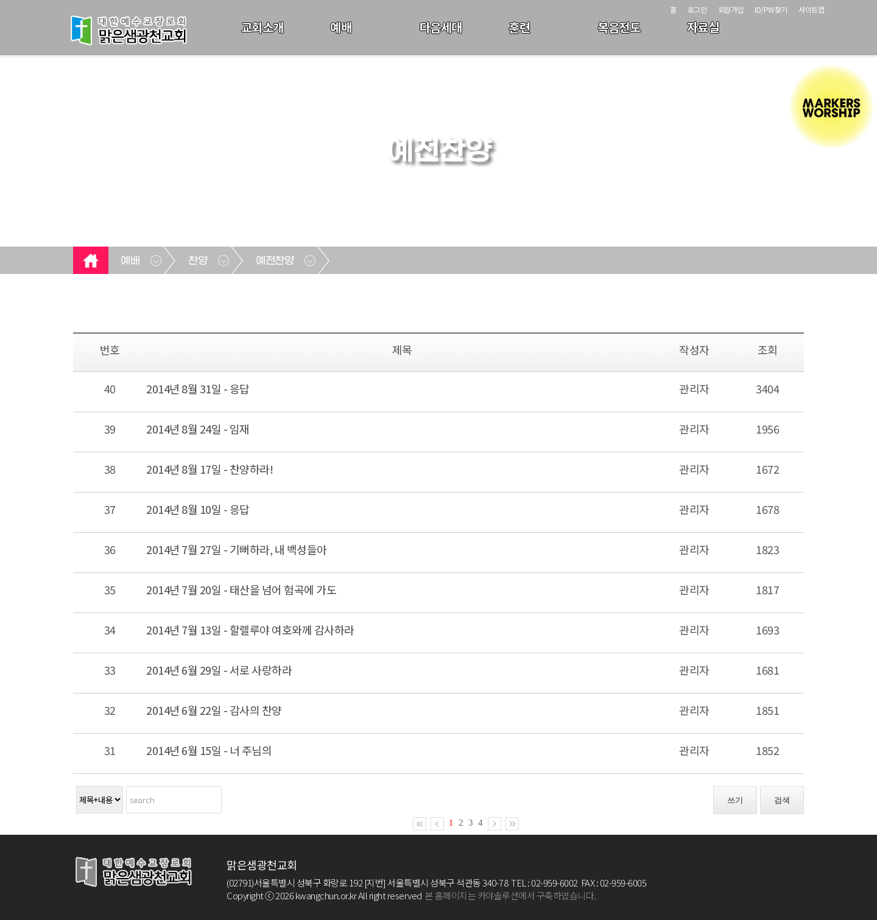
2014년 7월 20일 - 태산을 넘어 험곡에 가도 (241, 589)
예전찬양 (275, 261)
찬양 (197, 261)
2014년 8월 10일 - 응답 (198, 509)
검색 (782, 800)
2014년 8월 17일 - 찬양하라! (209, 469)
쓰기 (735, 800)
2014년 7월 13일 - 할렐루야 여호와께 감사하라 (250, 629)
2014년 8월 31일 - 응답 (198, 388)
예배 (340, 27)
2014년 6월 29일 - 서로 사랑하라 (219, 670)
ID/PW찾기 (771, 9)
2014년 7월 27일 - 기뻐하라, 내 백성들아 (236, 549)
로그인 (697, 9)
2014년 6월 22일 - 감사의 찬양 (214, 710)
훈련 (519, 27)
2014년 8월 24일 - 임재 (198, 429)
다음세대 (441, 27)
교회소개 (262, 27)
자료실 (703, 27)
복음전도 (618, 27)
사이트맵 (811, 9)
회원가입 (731, 9)
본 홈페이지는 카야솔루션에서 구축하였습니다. (510, 895)
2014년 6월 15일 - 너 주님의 (209, 750)
